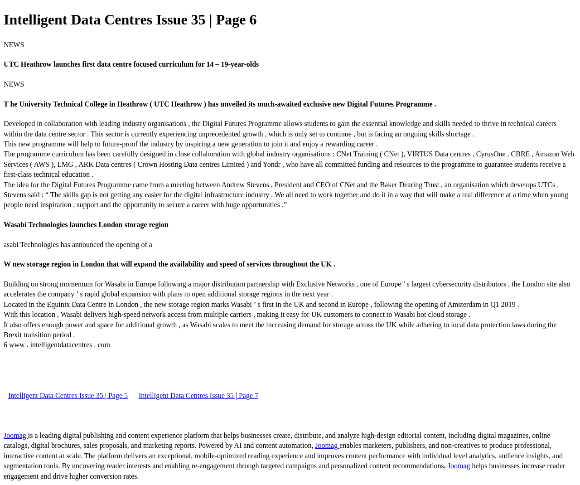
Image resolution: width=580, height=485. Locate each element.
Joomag (16, 435)
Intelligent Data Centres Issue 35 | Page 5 (68, 395)
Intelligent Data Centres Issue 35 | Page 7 (198, 395)
